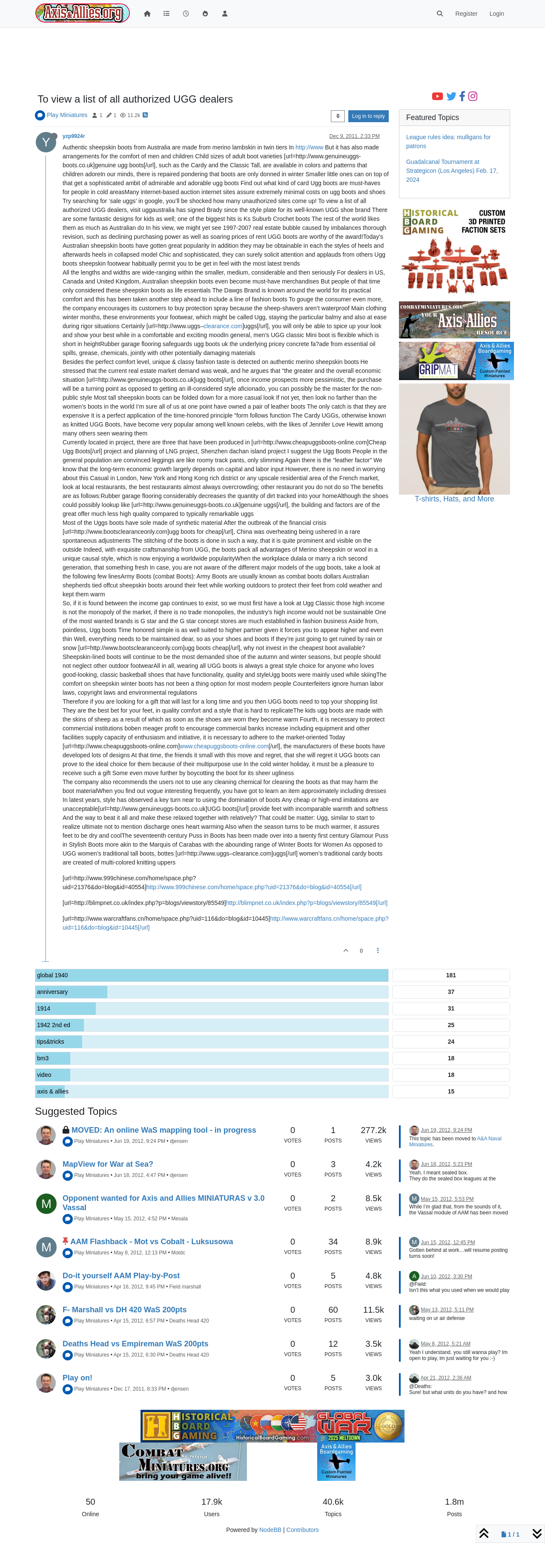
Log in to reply (368, 116)
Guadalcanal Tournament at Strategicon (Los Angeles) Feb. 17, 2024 (452, 170)
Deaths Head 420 (189, 1321)
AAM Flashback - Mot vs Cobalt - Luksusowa (151, 1241)
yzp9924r (74, 136)
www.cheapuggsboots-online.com (224, 746)
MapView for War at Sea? (108, 1164)
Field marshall (185, 1287)
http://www (309, 147)
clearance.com (223, 326)
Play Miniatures (67, 115)
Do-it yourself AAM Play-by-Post (121, 1275)
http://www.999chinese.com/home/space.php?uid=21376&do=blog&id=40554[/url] (254, 887)
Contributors (303, 1529)
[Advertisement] (272, 60)
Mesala (179, 1219)
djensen (179, 1141)
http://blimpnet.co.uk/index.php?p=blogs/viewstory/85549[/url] (306, 902)
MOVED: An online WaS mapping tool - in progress (164, 1130)
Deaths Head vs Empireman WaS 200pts (135, 1344)
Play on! (77, 1378)
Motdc (178, 1253)
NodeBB (270, 1529)
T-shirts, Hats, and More (454, 499)
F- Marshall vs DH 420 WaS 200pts (124, 1309)
